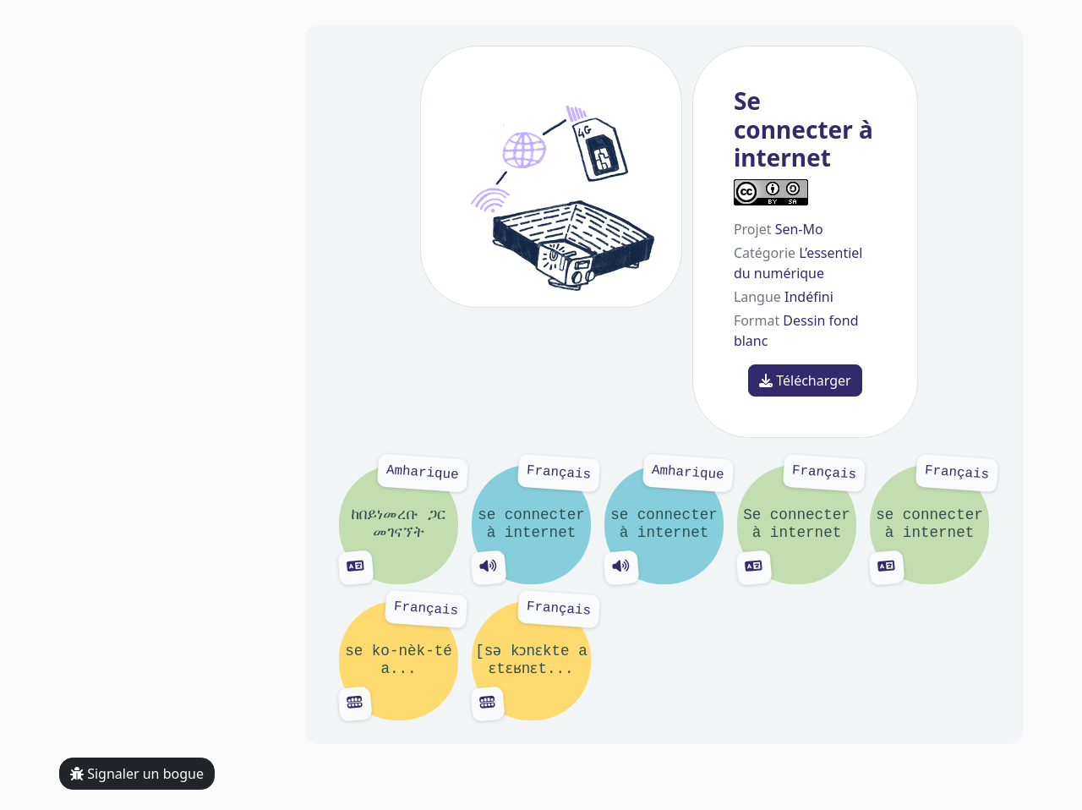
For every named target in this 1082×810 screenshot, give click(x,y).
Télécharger (805, 380)
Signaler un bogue (137, 773)
